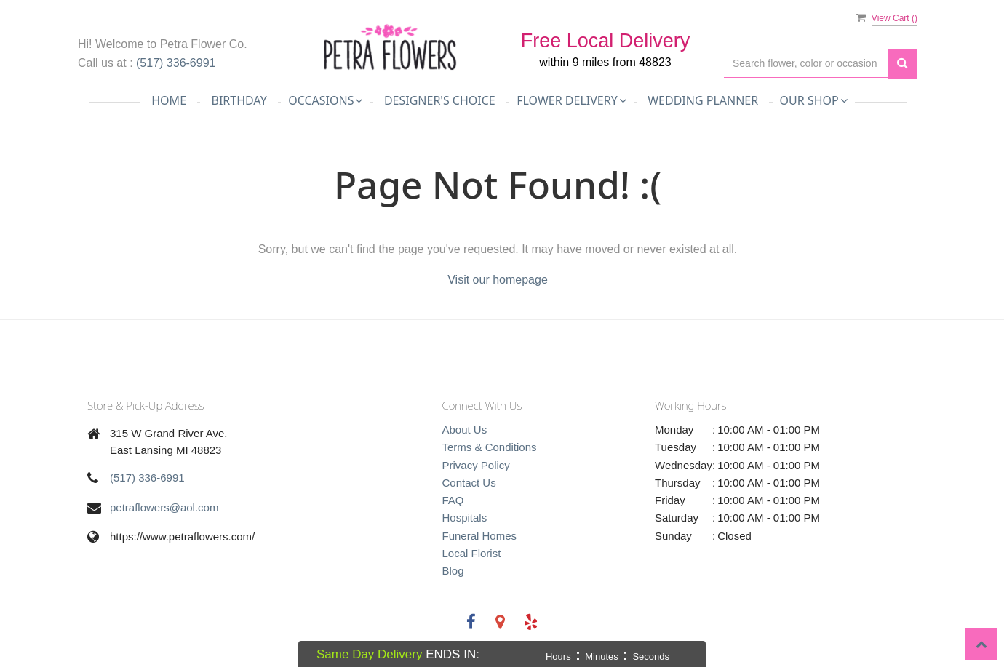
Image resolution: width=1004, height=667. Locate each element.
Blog (453, 570)
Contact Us (469, 482)
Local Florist (471, 553)
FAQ (453, 500)
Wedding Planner (703, 100)
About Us (464, 429)
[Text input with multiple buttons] (806, 63)
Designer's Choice (439, 100)
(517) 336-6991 (175, 63)
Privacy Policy (476, 465)
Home (168, 100)
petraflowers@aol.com (164, 507)
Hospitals (464, 517)
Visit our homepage (497, 279)
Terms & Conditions (489, 447)
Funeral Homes (479, 536)
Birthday (238, 100)
